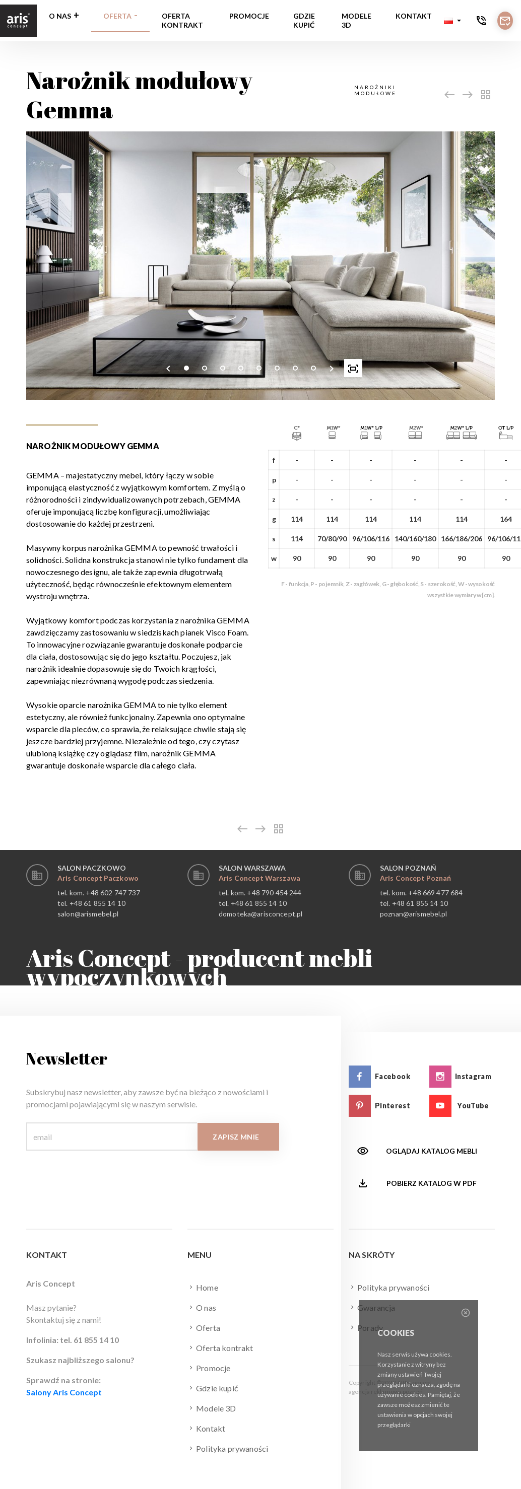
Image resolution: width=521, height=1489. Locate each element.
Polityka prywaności (227, 1448)
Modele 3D (356, 20)
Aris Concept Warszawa (259, 878)
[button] (452, 21)
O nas (60, 16)
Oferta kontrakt (182, 20)
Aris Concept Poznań (415, 878)
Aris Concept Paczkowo (98, 878)
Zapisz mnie (236, 1136)
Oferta (117, 16)
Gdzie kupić (304, 20)
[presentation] (168, 368)
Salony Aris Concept (64, 1392)
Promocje (249, 16)
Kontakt (414, 16)
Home (202, 1287)
